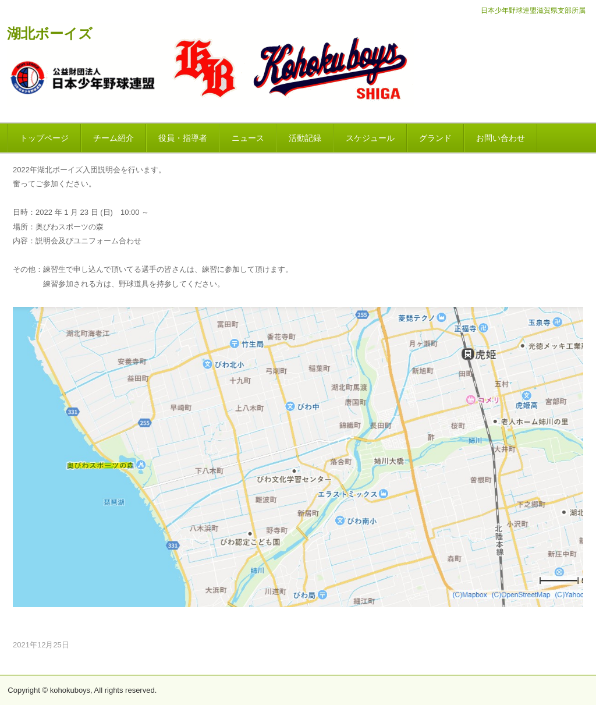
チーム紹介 (113, 138)
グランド (435, 138)
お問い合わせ (500, 138)
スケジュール (370, 138)
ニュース (248, 138)
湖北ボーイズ (50, 33)
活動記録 (305, 138)
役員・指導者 (182, 138)
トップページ (44, 138)
